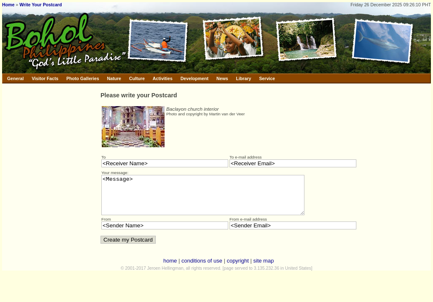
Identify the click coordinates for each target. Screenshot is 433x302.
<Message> (215, 199)
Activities (163, 78)
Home (8, 4)
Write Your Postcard (40, 4)
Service (267, 78)
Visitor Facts (45, 78)
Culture (136, 78)
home (170, 268)
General (15, 78)
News (222, 78)
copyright (238, 268)
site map (263, 268)
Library (243, 78)
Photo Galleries (82, 78)
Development (194, 78)
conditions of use (201, 268)
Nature (114, 78)
